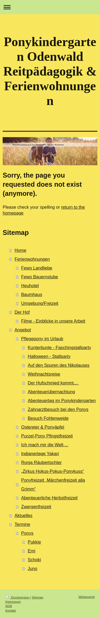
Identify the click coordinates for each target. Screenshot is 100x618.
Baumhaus (31, 294)
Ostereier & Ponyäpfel (42, 427)
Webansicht (86, 596)
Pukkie (34, 542)
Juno (32, 568)
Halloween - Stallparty (49, 356)
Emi (31, 550)
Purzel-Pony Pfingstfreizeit (47, 435)
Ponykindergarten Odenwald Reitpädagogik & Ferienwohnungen (50, 71)
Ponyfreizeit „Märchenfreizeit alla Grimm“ (53, 484)
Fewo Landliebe (36, 267)
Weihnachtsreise (44, 374)
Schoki (34, 559)
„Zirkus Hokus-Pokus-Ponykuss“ (52, 471)
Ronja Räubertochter (41, 462)
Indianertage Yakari (40, 453)
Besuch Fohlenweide (48, 418)
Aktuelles (24, 515)
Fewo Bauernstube (39, 276)
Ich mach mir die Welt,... (44, 444)
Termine (22, 524)
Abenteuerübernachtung (51, 391)
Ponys (27, 533)
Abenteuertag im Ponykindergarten (62, 400)
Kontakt (10, 610)
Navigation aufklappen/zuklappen (50, 7)
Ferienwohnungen (32, 259)
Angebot (23, 329)
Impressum (13, 601)
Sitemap (37, 597)
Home (20, 250)
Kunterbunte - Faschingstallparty (59, 347)
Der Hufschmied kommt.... (53, 382)
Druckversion (17, 597)
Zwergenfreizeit (36, 506)
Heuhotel (30, 285)
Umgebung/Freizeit (39, 303)
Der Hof (22, 312)
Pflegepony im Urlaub (42, 338)
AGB (8, 606)
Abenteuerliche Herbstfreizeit (49, 497)
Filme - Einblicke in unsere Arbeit (53, 321)
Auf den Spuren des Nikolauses (58, 365)
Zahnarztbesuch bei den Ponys (58, 409)
